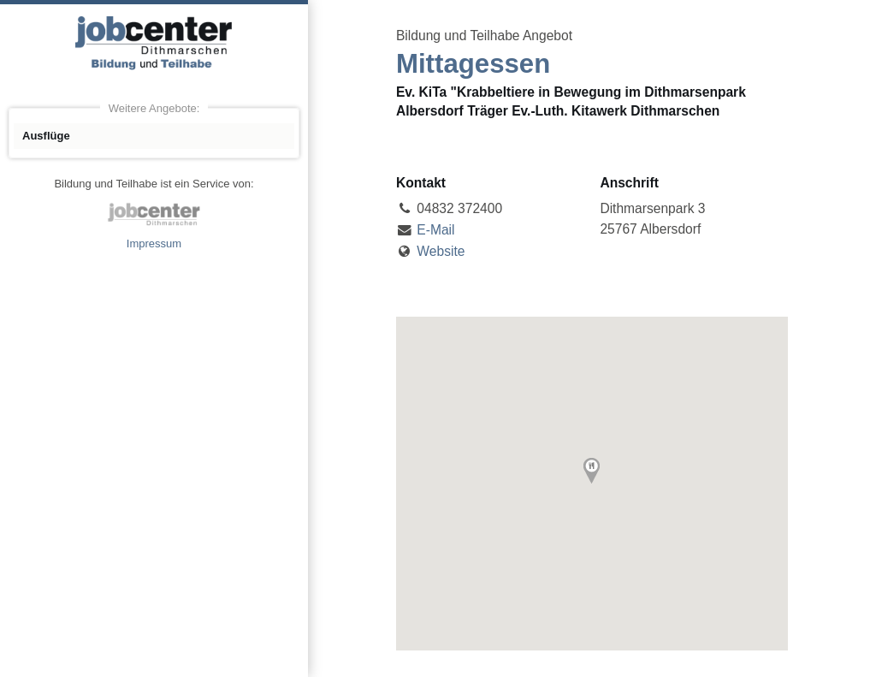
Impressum (154, 243)
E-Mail (435, 230)
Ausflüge (46, 135)
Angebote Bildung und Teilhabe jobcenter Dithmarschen (154, 43)
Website (441, 251)
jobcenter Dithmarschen (154, 214)
